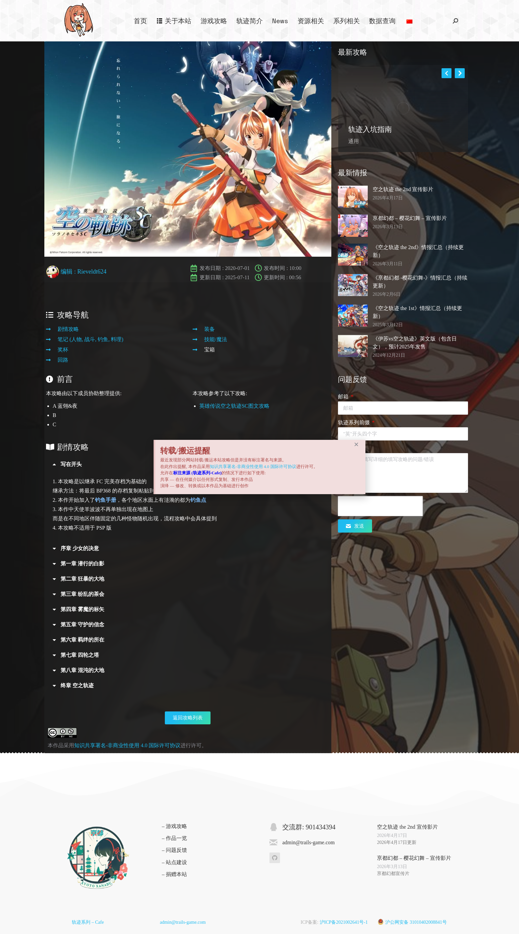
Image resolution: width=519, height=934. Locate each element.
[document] (259, 467)
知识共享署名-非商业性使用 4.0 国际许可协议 (253, 466)
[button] (356, 444)
